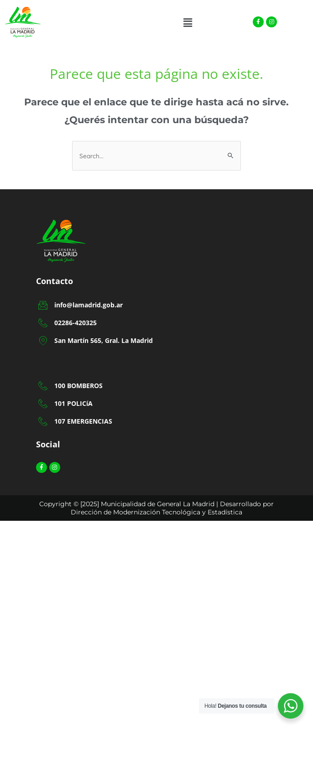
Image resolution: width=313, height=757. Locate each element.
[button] (187, 22)
